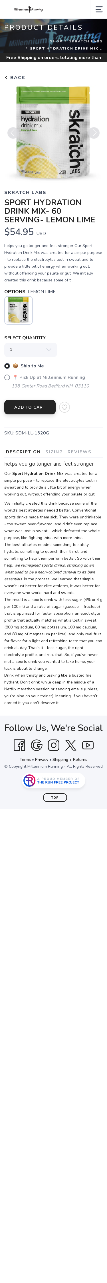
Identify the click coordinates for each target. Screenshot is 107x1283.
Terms (25, 759)
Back (14, 78)
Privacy (41, 759)
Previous (13, 135)
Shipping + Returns (70, 759)
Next (94, 135)
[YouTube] (87, 745)
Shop (56, 41)
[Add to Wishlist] (64, 407)
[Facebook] (19, 745)
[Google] (36, 745)
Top (55, 798)
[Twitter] (70, 745)
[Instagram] (53, 745)
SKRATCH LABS (86, 41)
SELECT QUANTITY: (25, 338)
